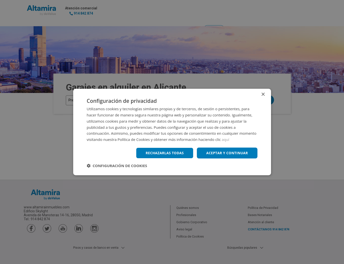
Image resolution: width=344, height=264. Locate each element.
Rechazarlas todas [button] (164, 153)
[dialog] (172, 132)
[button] (117, 165)
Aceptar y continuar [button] (227, 153)
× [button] (263, 94)
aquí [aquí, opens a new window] (225, 139)
